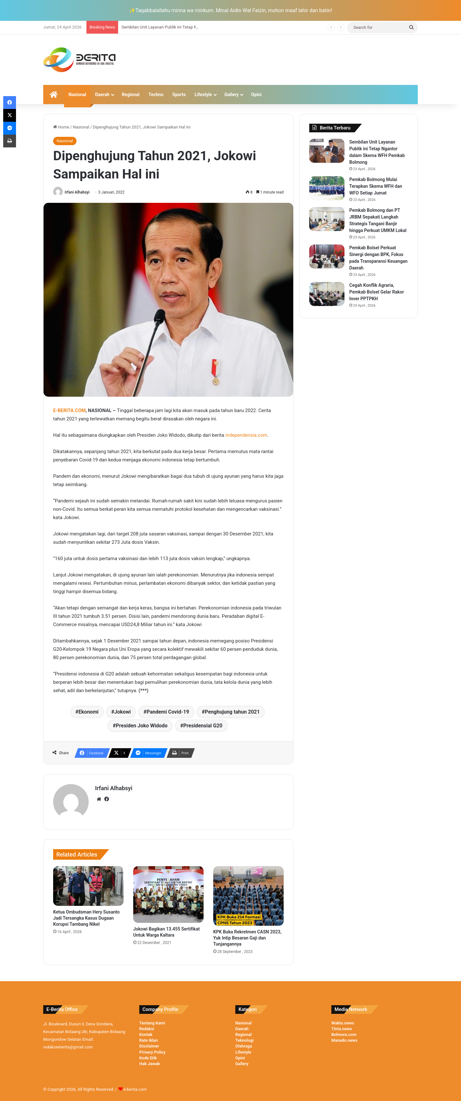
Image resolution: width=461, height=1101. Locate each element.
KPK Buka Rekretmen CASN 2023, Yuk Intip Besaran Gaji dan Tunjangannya (247, 938)
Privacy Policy (152, 1052)
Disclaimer (149, 1046)
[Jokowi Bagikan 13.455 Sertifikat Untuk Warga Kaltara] (168, 894)
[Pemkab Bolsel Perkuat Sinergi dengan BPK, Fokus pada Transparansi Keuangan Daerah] (326, 256)
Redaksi (146, 1028)
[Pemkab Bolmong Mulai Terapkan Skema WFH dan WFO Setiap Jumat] (326, 188)
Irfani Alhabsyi (77, 192)
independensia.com (246, 435)
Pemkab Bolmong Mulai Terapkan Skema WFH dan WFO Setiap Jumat (375, 186)
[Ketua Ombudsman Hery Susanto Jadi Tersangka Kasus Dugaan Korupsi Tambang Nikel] (88, 886)
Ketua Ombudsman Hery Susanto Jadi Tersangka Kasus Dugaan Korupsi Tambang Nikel (86, 918)
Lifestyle (203, 94)
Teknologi (244, 1040)
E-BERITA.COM (69, 410)
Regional (131, 94)
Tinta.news (341, 1028)
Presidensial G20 (202, 726)
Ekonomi (88, 712)
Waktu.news (342, 1023)
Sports (179, 94)
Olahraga (243, 1046)
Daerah (102, 94)
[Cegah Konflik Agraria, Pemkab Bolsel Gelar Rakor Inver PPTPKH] (326, 294)
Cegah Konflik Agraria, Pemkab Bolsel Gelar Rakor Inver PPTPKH (376, 292)
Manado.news (344, 1040)
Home (61, 127)
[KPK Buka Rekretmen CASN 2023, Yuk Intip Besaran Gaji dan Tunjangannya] (248, 895)
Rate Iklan (148, 1040)
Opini (256, 94)
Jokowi (122, 712)
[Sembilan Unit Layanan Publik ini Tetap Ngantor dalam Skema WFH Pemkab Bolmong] (326, 151)
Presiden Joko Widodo (142, 726)
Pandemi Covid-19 (168, 712)
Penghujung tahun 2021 (232, 712)
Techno (156, 94)
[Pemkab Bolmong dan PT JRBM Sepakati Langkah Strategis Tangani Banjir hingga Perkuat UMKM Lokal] (326, 219)
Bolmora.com (343, 1034)
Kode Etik (148, 1057)
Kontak (145, 1034)
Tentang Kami (152, 1023)
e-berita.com (135, 1089)
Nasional (77, 94)
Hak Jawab (149, 1063)
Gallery (231, 94)
